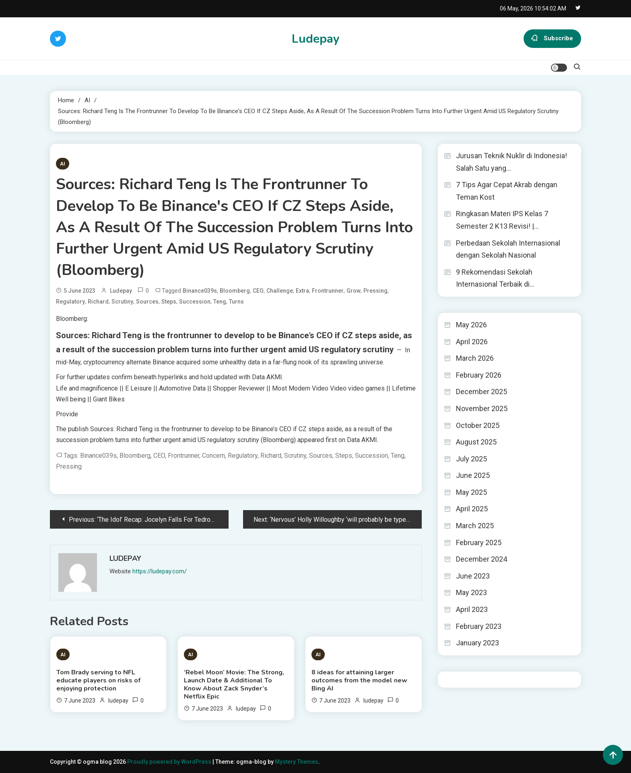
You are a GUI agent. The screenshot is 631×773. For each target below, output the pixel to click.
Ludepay (316, 39)
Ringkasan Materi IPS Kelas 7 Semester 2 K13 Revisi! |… (502, 219)
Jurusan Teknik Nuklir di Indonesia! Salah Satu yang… (511, 161)
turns (236, 301)
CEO (258, 290)
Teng (219, 301)
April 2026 (472, 341)
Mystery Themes (296, 762)
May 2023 (471, 592)
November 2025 (481, 408)
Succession (194, 301)
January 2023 (477, 643)
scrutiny (122, 301)
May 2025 (471, 492)
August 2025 (476, 442)
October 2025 (477, 425)
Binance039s (200, 290)
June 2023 (473, 576)
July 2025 (471, 459)
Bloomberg (235, 290)
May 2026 (471, 324)
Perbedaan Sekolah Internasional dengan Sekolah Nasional (508, 249)
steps (168, 301)
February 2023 (478, 626)
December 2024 (481, 559)
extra (302, 290)
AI (62, 164)
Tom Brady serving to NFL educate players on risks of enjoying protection (98, 680)
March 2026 (475, 358)
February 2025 (478, 542)
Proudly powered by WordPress (169, 762)
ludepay (121, 290)
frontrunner (328, 290)
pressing (375, 290)
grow (353, 290)
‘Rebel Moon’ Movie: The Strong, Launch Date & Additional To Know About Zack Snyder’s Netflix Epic (234, 684)
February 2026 (478, 375)
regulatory (70, 301)
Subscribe (552, 38)
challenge (279, 290)
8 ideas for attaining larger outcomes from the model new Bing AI (359, 680)
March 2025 (475, 525)
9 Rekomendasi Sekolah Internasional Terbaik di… (495, 278)
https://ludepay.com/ (159, 571)
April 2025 (472, 508)
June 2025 (473, 475)
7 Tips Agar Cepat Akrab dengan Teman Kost (506, 190)
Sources (147, 301)
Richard (98, 301)
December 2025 (481, 391)
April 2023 (472, 609)
